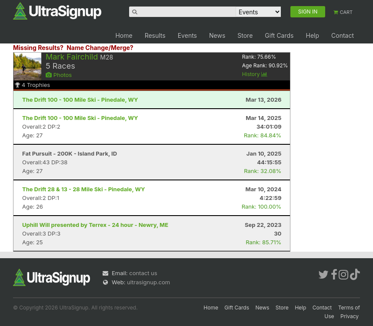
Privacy (349, 316)
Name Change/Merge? (100, 47)
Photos (59, 74)
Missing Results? (38, 47)
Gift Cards (279, 35)
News (217, 35)
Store (245, 35)
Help (312, 35)
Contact (342, 35)
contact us (143, 272)
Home (123, 35)
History (254, 74)
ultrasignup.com (148, 282)
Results (155, 35)
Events (187, 35)
